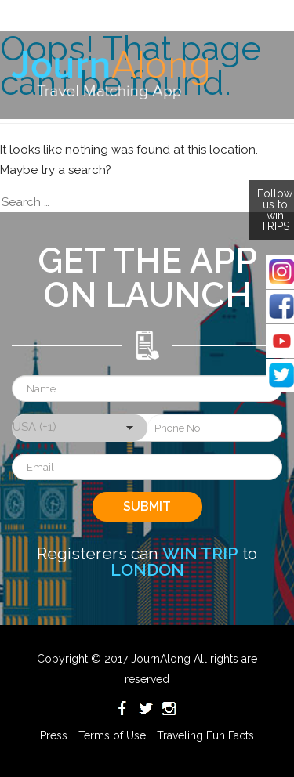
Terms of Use (112, 735)
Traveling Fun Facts (205, 735)
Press (53, 735)
